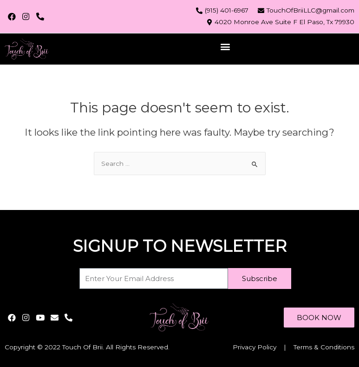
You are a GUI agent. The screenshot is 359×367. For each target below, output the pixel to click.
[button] (225, 46)
